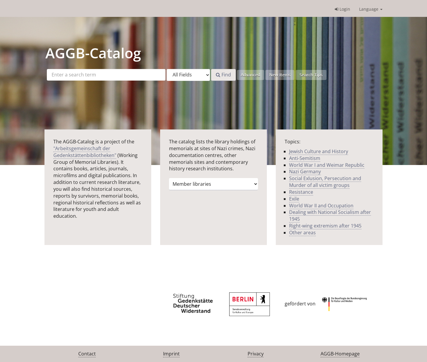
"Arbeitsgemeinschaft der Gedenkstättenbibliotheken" (84, 151)
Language (371, 9)
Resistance (301, 192)
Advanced (250, 75)
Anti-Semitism (304, 158)
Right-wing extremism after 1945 (325, 225)
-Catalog (93, 53)
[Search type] (188, 75)
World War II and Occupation (321, 205)
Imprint (171, 353)
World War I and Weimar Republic (326, 165)
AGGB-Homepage (340, 353)
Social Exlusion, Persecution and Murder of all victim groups (325, 181)
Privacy (256, 353)
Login (342, 9)
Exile (294, 199)
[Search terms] (106, 75)
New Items (280, 75)
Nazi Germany (305, 171)
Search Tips (311, 75)
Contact (87, 353)
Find (223, 74)
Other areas (302, 232)
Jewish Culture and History (318, 151)
